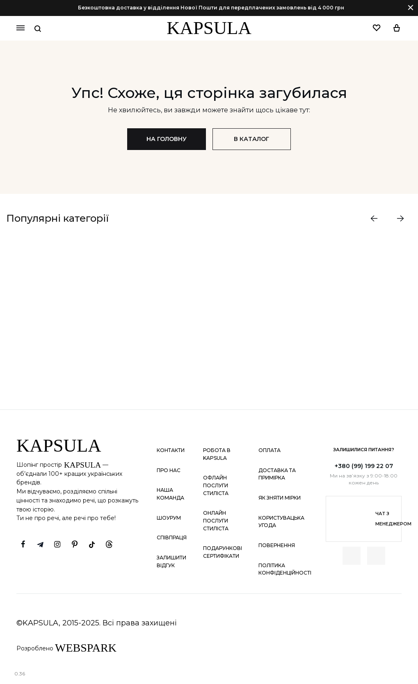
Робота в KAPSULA (217, 454)
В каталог (252, 139)
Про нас (168, 470)
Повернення (276, 545)
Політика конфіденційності (284, 569)
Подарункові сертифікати (222, 552)
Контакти (171, 450)
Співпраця (172, 538)
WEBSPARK (85, 647)
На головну (166, 139)
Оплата (269, 450)
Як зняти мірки (279, 498)
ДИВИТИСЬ (67, 353)
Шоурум (169, 518)
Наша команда (170, 494)
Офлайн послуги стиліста (215, 485)
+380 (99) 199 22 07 (364, 466)
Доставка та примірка (277, 474)
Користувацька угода (281, 522)
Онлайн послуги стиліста (215, 521)
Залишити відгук (171, 561)
